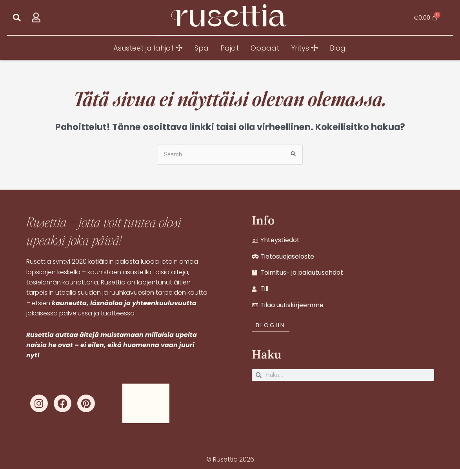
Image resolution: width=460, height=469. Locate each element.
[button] (17, 17)
